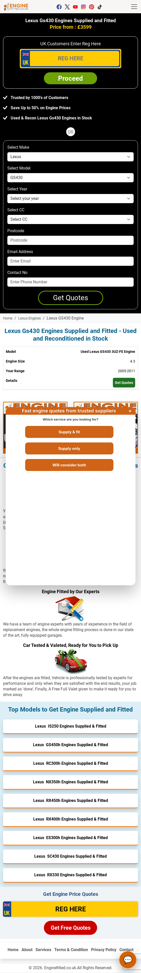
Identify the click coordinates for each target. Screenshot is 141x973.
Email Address (20, 251)
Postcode (15, 230)
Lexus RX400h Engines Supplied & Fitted (70, 819)
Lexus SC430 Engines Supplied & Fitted (70, 856)
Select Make (18, 147)
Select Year (17, 189)
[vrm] (70, 909)
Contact (126, 949)
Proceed (70, 78)
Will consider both (69, 465)
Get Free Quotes (71, 928)
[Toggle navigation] (134, 6)
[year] (70, 198)
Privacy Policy (103, 949)
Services (43, 949)
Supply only (69, 448)
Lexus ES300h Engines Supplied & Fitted (70, 837)
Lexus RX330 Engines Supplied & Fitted (70, 874)
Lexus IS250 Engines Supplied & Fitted (70, 726)
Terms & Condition (71, 949)
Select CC (15, 209)
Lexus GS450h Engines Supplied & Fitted (70, 744)
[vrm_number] (70, 58)
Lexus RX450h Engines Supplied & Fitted (70, 800)
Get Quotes (124, 383)
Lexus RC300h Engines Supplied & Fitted (70, 763)
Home (13, 949)
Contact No (17, 272)
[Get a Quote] (70, 298)
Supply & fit (69, 431)
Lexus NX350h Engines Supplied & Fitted (70, 782)
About (27, 949)
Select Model (18, 168)
